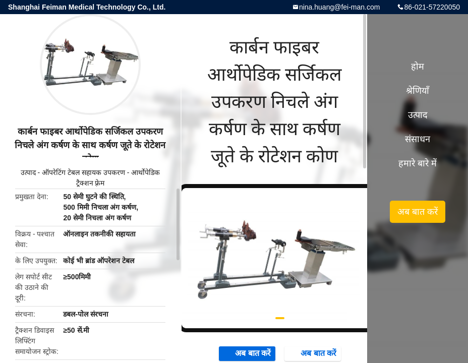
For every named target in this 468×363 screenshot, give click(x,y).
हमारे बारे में (417, 163)
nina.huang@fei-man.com (339, 7)
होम (417, 67)
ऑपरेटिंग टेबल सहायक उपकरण (83, 172)
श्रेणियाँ (417, 91)
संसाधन (417, 139)
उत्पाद (28, 172)
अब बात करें (248, 353)
